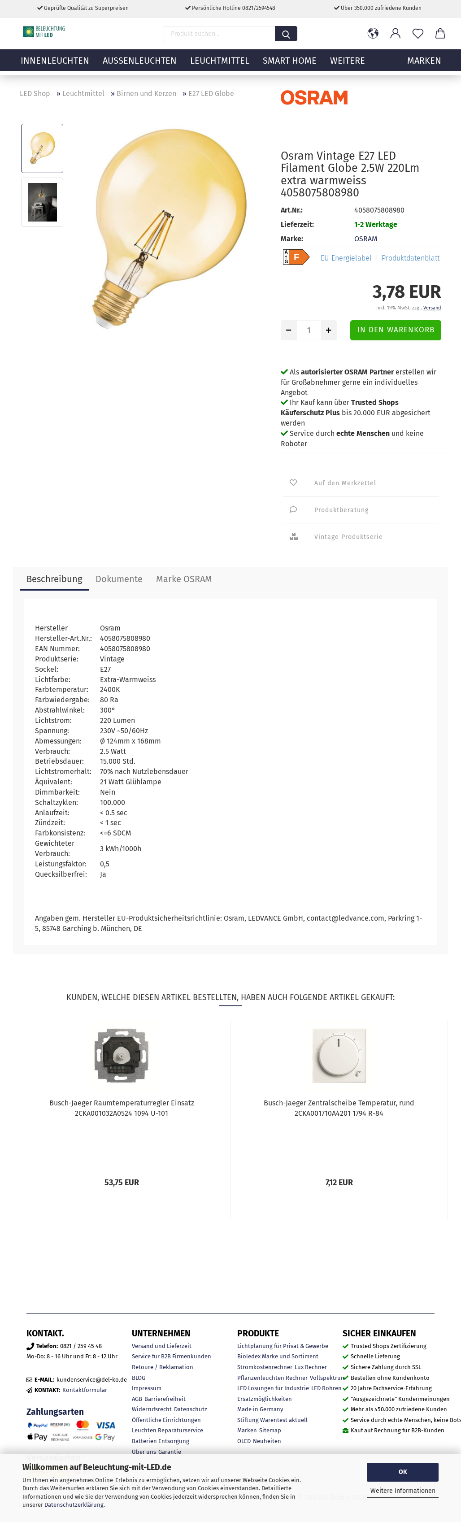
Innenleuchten (55, 65)
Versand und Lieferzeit (161, 1346)
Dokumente (119, 579)
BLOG (138, 1377)
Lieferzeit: (297, 224)
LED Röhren (326, 1388)
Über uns (144, 1451)
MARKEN (424, 65)
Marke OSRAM (184, 579)
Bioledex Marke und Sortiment (277, 1356)
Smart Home (290, 65)
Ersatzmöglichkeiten (264, 1399)
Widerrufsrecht (152, 1409)
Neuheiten (267, 1441)
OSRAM (365, 239)
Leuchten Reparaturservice (167, 1430)
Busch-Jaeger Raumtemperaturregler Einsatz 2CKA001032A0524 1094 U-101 (121, 1108)
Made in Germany (260, 1409)
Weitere (347, 65)
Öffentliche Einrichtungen (166, 1420)
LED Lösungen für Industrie (273, 1388)
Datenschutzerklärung (74, 1504)
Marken (247, 1430)
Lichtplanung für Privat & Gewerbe (282, 1346)
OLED (244, 1441)
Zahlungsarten (55, 1412)
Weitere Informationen (402, 1491)
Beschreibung (54, 579)
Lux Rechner (311, 1367)
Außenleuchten (140, 65)
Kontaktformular (84, 1390)
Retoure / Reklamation (162, 1367)
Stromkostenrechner (264, 1367)
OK (403, 1472)
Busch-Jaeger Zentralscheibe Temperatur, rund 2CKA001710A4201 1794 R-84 (339, 1108)
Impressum (146, 1388)
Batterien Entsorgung (160, 1441)
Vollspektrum (328, 1377)
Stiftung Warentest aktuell (272, 1420)
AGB (137, 1399)
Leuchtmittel (219, 65)
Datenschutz (190, 1409)
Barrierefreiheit (165, 1399)
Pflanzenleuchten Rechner (272, 1377)
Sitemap (270, 1430)
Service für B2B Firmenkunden (171, 1356)
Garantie (169, 1451)
